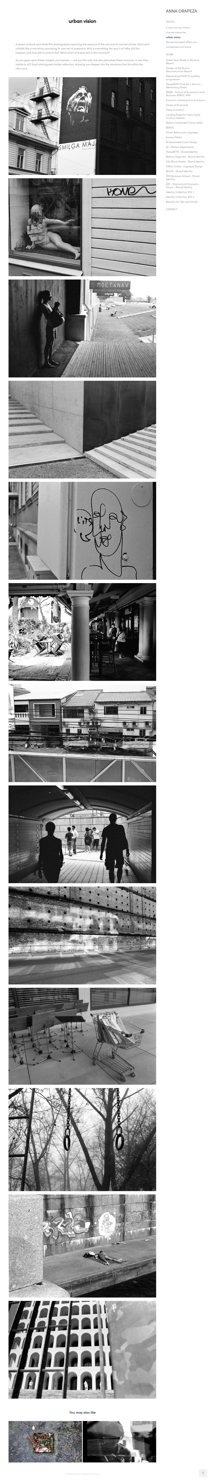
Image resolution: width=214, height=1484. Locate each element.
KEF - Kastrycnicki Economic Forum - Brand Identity (182, 185)
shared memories (176, 32)
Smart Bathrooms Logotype (182, 132)
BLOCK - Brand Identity (179, 171)
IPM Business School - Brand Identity (182, 177)
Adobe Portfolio (90, 1474)
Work (169, 54)
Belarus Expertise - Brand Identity (185, 156)
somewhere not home (178, 46)
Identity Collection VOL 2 (180, 196)
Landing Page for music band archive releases (183, 116)
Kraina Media (174, 137)
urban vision (173, 37)
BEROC (170, 127)
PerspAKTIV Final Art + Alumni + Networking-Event (184, 85)
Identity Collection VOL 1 (180, 192)
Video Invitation (175, 109)
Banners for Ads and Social (181, 201)
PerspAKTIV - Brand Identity (182, 151)
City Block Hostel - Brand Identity (185, 161)
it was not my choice (178, 27)
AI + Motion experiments (180, 147)
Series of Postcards (177, 105)
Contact (171, 209)
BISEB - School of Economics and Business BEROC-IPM (185, 93)
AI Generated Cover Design (181, 142)
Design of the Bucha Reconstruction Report (179, 69)
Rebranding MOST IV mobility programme (183, 77)
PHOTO (170, 21)
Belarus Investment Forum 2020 (184, 122)
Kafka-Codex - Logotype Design (184, 166)
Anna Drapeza (181, 11)
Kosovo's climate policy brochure (185, 100)
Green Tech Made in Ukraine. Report (182, 61)
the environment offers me (181, 42)
